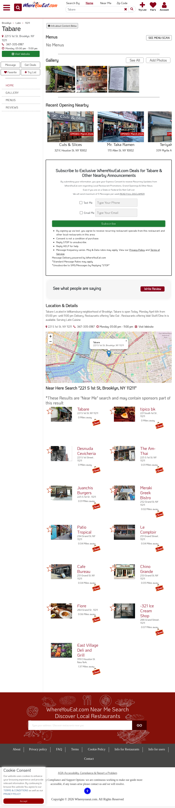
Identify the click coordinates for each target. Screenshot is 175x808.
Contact (89, 760)
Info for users (156, 751)
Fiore (81, 607)
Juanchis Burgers (85, 492)
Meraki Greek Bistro (146, 494)
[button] (18, 7)
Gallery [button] (12, 92)
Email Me (87, 213)
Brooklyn (8, 22)
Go (139, 727)
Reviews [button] (12, 107)
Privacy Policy (137, 251)
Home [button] (10, 85)
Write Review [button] (151, 290)
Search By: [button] (73, 3)
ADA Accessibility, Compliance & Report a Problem (87, 775)
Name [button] (89, 3)
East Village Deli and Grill (87, 652)
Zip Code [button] (122, 3)
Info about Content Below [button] (62, 25)
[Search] (99, 9)
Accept (23, 801)
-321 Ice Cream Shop (147, 612)
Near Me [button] (105, 3)
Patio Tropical (84, 531)
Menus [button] (11, 100)
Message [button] (10, 65)
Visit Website (144, 328)
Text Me (87, 202)
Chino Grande (146, 571)
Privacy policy (38, 751)
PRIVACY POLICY (12, 794)
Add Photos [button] (158, 60)
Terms (75, 751)
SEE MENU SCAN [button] (159, 38)
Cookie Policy (97, 751)
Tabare (83, 410)
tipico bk (147, 410)
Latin (19, 22)
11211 (27, 22)
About (16, 751)
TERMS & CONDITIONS (15, 790)
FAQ (59, 751)
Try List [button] (30, 72)
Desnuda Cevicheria (86, 453)
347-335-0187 (14, 44)
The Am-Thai (147, 453)
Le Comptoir (148, 531)
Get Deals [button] (30, 65)
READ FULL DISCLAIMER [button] (132, 193)
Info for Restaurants (127, 751)
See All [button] (135, 60)
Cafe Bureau (83, 571)
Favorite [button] (10, 72)
